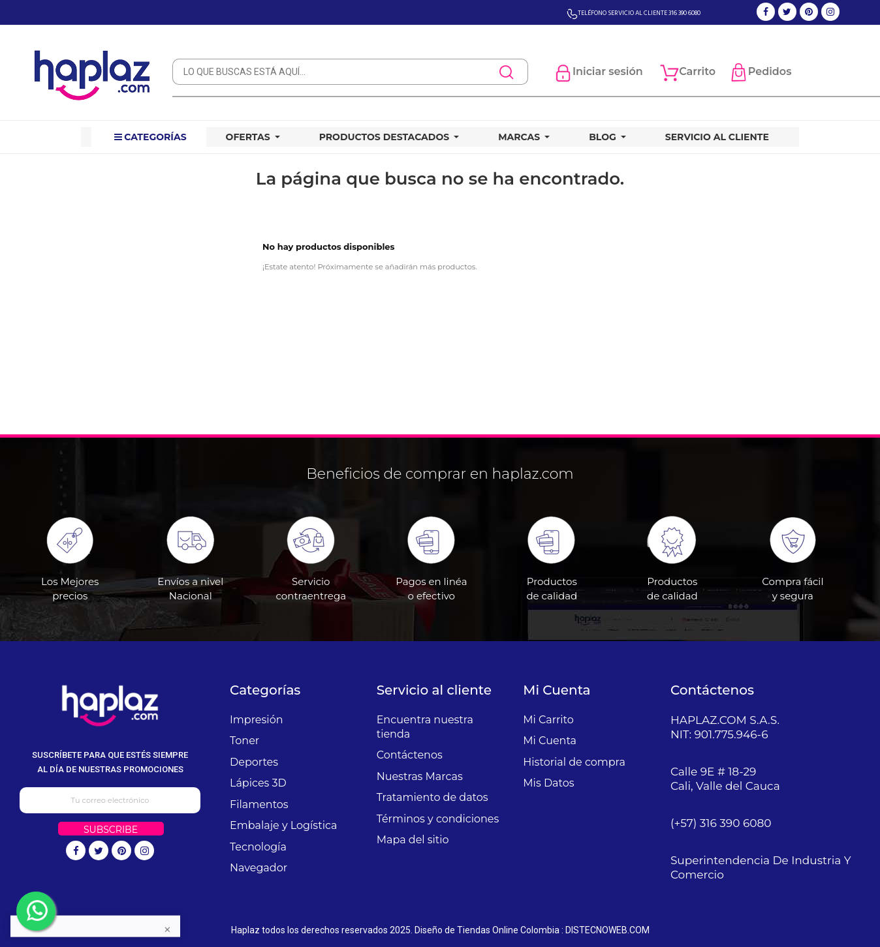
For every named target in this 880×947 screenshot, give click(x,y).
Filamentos (259, 804)
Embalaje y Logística (283, 825)
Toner (244, 740)
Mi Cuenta (549, 740)
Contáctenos (410, 755)
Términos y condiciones (438, 819)
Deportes (254, 762)
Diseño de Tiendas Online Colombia (487, 930)
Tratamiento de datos (432, 797)
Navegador (258, 868)
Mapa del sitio (413, 840)
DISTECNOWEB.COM (607, 930)
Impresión (256, 720)
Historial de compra (574, 762)
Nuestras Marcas (420, 776)
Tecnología (258, 847)
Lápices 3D (258, 783)
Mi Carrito (548, 720)
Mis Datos (548, 783)
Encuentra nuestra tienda (425, 727)
